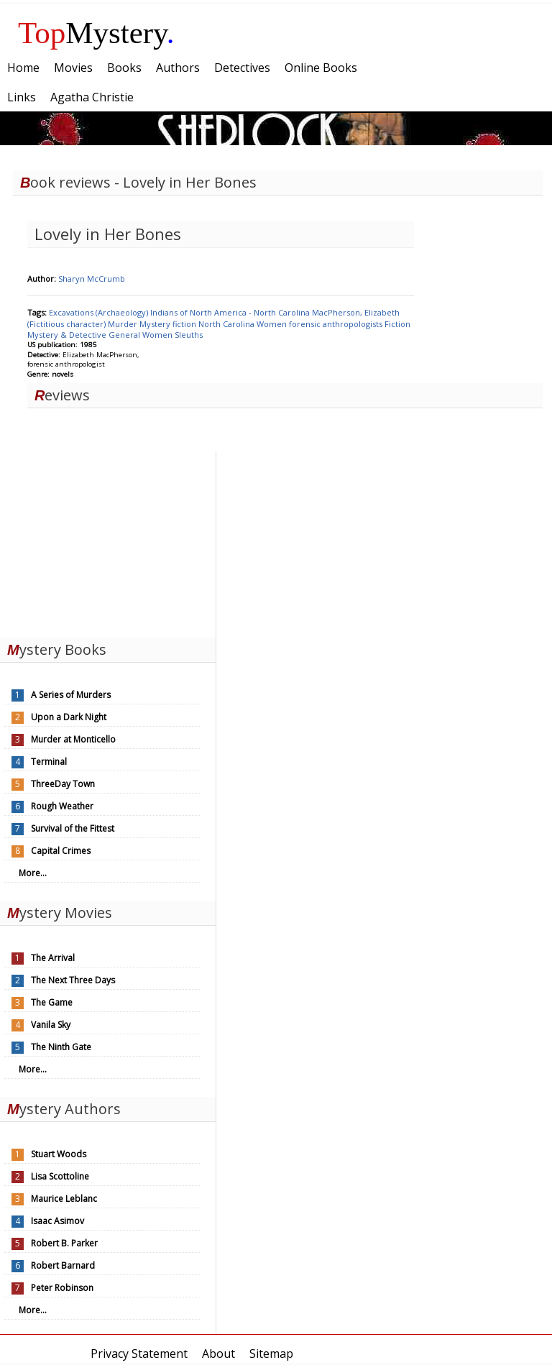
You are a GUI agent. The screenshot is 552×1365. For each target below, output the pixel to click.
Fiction (397, 323)
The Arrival (53, 958)
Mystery (96, 33)
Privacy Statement (139, 1353)
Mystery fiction (168, 323)
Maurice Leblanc (64, 1198)
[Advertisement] (108, 541)
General (125, 334)
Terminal (49, 761)
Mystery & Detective (68, 334)
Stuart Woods (58, 1154)
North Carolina (227, 323)
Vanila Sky (50, 1025)
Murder (123, 323)
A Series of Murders (71, 695)
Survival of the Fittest (72, 828)
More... (33, 873)
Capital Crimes (61, 851)
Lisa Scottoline (60, 1176)
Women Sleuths (172, 334)
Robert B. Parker (64, 1243)
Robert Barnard (63, 1265)
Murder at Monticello (73, 739)
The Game (52, 1002)
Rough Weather (62, 806)
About (218, 1353)
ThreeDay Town (63, 784)
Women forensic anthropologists (321, 323)
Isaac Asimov (57, 1221)
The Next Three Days (73, 980)
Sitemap (271, 1353)
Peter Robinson (62, 1288)
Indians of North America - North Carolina (231, 312)
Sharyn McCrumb (91, 278)
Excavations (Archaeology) (99, 312)
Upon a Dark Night (68, 717)
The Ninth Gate (61, 1047)
